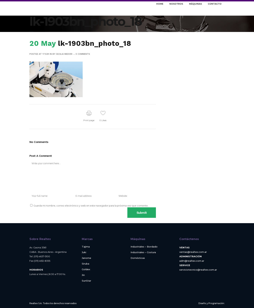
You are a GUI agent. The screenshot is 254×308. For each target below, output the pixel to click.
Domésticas (138, 258)
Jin (83, 275)
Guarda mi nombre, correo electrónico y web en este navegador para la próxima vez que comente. (91, 205)
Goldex (86, 269)
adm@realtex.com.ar (191, 260)
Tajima (86, 246)
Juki (84, 252)
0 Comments (83, 54)
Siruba (85, 263)
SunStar (86, 280)
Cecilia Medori (64, 54)
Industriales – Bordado (144, 246)
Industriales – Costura (143, 252)
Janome (86, 258)
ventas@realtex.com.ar (193, 251)
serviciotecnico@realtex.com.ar (198, 269)
